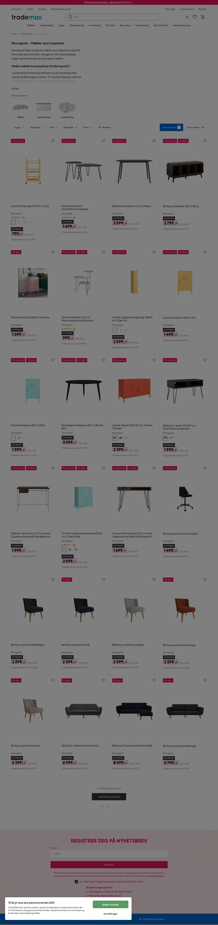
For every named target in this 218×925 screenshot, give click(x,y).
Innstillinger (110, 913)
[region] (68, 908)
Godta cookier (110, 904)
